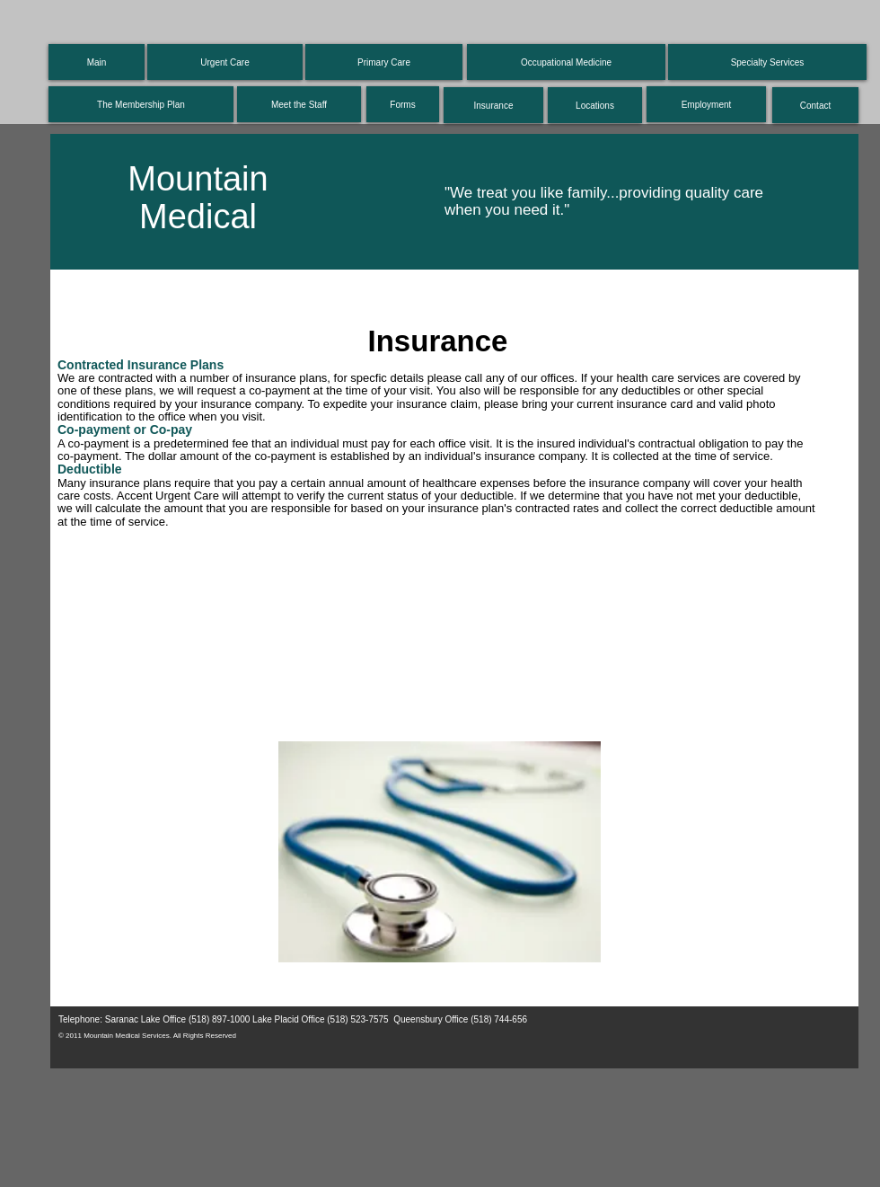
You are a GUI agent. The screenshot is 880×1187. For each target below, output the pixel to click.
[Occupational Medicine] (566, 62)
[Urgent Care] (225, 62)
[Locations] (595, 105)
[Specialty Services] (767, 62)
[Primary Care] (383, 62)
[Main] (96, 62)
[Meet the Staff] (299, 104)
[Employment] (706, 104)
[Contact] (815, 105)
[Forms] (402, 104)
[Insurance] (493, 105)
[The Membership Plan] (140, 104)
